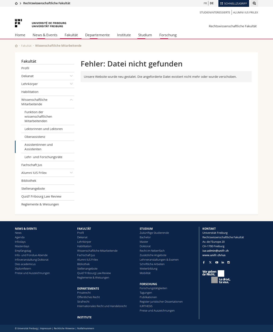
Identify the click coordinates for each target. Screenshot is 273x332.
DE (211, 3)
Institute (124, 34)
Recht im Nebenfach (152, 251)
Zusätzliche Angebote (153, 255)
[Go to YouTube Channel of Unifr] (216, 262)
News (18, 233)
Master (144, 242)
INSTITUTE (84, 317)
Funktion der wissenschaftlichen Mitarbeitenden (38, 116)
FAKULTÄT (84, 229)
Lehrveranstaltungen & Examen (159, 259)
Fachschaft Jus (31, 165)
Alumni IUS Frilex (245, 12)
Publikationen (148, 297)
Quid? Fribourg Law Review (41, 196)
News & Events (45, 34)
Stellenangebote (33, 188)
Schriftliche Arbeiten (152, 264)
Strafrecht (83, 301)
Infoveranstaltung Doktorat (31, 259)
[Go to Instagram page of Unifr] (228, 262)
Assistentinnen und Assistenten (39, 146)
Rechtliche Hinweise (64, 328)
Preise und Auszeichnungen (32, 273)
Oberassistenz (35, 136)
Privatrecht (84, 292)
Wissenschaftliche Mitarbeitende (58, 46)
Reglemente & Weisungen (40, 204)
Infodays (20, 242)
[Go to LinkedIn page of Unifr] (223, 262)
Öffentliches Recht (88, 297)
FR (205, 3)
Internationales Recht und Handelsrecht (102, 306)
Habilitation (29, 91)
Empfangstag (23, 251)
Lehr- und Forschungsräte (43, 157)
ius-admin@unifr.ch (215, 251)
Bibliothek (28, 180)
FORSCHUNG (148, 284)
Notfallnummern (85, 328)
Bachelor (145, 237)
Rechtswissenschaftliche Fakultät (46, 3)
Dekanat (47, 76)
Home (20, 34)
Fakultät (71, 34)
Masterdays (22, 246)
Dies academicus (25, 264)
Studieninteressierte (215, 12)
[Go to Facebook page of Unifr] (203, 262)
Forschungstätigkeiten (153, 288)
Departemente (97, 34)
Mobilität (145, 273)
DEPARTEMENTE (88, 288)
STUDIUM (146, 229)
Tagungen (146, 292)
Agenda (20, 237)
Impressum (45, 328)
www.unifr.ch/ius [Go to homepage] (213, 255)
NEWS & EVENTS (26, 229)
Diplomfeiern (23, 268)
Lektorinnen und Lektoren (44, 129)
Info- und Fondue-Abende (31, 255)
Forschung (168, 34)
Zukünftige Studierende (154, 233)
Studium (145, 34)
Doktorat (145, 246)
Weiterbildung (148, 268)
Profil (25, 68)
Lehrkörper (47, 84)
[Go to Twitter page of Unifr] (210, 262)
